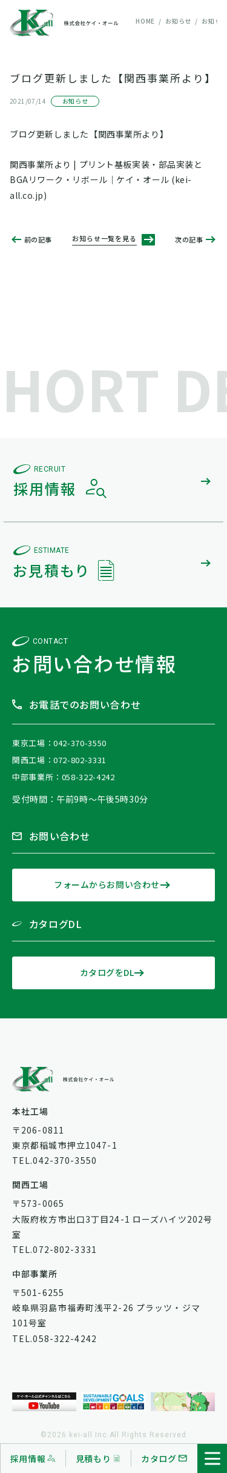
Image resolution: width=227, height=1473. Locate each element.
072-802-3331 (80, 760)
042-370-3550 (80, 743)
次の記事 (189, 239)
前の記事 (38, 239)
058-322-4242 (88, 777)
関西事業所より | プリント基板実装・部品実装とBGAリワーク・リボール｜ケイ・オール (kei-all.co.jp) (106, 179)
